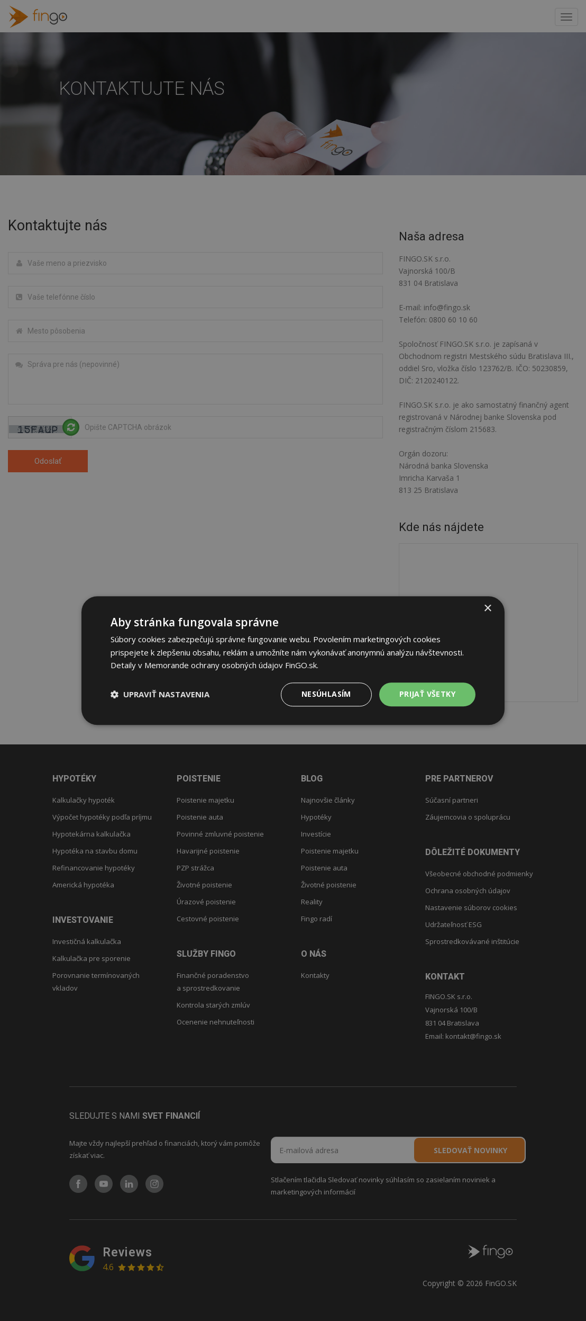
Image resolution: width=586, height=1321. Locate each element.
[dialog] (293, 660)
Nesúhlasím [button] (326, 694)
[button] (160, 694)
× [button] (487, 609)
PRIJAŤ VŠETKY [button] (427, 694)
